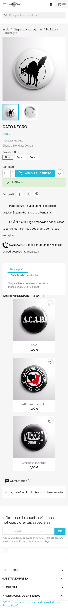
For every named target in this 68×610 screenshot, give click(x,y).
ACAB (34, 345)
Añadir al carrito (35, 173)
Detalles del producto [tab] (24, 275)
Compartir (19, 194)
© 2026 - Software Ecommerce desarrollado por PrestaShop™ (31, 603)
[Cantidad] (7, 173)
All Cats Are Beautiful (34, 404)
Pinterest (36, 194)
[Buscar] (34, 15)
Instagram (5, 550)
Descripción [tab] (17, 269)
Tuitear (28, 194)
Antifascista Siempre (34, 462)
